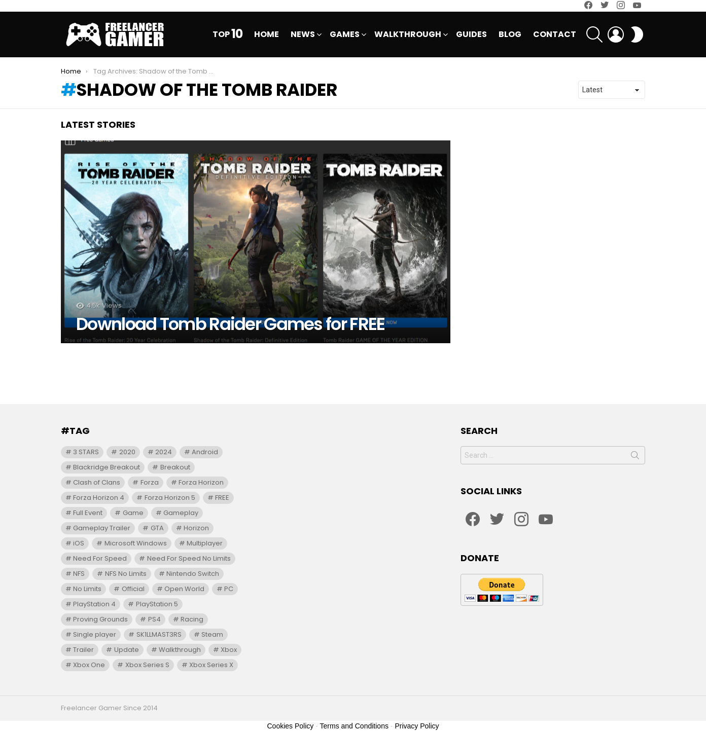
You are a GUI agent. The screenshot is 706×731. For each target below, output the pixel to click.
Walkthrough (407, 35)
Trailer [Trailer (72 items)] (83, 649)
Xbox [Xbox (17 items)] (229, 649)
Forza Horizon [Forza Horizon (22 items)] (201, 482)
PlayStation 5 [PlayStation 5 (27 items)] (157, 604)
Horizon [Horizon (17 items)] (196, 528)
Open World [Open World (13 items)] (184, 589)
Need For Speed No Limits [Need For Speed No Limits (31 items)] (189, 558)
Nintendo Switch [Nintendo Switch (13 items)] (192, 573)
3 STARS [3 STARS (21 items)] (86, 452)
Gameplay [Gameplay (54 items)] (180, 513)
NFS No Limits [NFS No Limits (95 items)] (126, 573)
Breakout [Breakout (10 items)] (175, 467)
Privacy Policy (417, 726)
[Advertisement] (353, 366)
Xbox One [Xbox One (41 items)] (89, 665)
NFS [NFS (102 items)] (79, 573)
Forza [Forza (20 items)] (149, 482)
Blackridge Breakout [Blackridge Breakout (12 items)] (106, 467)
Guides (471, 34)
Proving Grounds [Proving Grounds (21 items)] (100, 619)
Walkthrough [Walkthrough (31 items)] (180, 649)
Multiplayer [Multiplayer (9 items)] (205, 543)
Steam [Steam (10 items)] (212, 634)
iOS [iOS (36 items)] (78, 543)
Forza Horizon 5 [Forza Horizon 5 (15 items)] (170, 497)
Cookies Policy (290, 726)
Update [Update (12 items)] (126, 649)
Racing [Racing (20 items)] (192, 619)
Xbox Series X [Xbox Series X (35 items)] (211, 665)
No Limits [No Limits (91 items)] (87, 589)
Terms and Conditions (354, 726)
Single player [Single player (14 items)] (94, 634)
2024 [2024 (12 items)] (163, 452)
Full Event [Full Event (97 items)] (87, 513)
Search (635, 457)
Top (227, 34)
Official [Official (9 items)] (133, 589)
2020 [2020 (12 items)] (127, 452)
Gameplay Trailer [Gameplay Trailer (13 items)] (101, 528)
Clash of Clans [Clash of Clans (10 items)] (96, 482)
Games (345, 35)
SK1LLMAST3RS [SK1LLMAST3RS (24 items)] (159, 634)
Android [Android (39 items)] (205, 452)
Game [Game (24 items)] (133, 513)
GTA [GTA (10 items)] (157, 528)
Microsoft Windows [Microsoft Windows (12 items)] (135, 543)
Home (266, 34)
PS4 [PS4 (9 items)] (154, 619)
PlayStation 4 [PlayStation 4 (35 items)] (94, 604)
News (303, 35)
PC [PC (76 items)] (228, 589)
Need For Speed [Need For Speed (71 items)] (100, 558)
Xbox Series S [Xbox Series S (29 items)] (147, 665)
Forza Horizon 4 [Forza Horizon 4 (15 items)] (98, 497)
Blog (510, 34)
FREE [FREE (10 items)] (222, 497)
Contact (554, 34)
